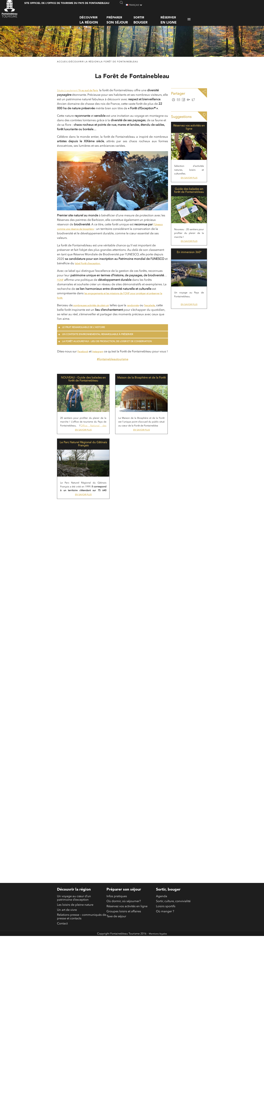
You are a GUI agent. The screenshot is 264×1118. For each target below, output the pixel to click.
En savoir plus (83, 444)
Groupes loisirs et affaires (123, 974)
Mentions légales (157, 999)
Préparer (120, 17)
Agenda (161, 956)
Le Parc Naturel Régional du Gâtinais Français (83, 458)
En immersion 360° (189, 258)
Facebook (86, 360)
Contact (62, 989)
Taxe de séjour (116, 980)
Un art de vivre (67, 972)
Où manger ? (165, 974)
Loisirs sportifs (165, 968)
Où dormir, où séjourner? (123, 962)
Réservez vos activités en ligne (189, 132)
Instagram (103, 360)
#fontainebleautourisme (112, 373)
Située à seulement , (83, 94)
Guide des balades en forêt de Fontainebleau (189, 196)
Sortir (147, 17)
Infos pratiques (116, 956)
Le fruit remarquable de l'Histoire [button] (81, 336)
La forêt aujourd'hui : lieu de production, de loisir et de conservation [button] (105, 350)
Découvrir (93, 17)
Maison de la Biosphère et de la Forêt (141, 393)
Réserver (174, 17)
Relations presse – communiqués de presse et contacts (81, 981)
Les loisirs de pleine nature (75, 966)
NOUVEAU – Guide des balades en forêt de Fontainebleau (83, 393)
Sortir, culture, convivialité (173, 962)
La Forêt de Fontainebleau (119, 66)
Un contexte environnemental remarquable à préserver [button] (95, 343)
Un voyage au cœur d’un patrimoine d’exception (74, 958)
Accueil (62, 66)
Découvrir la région (84, 66)
